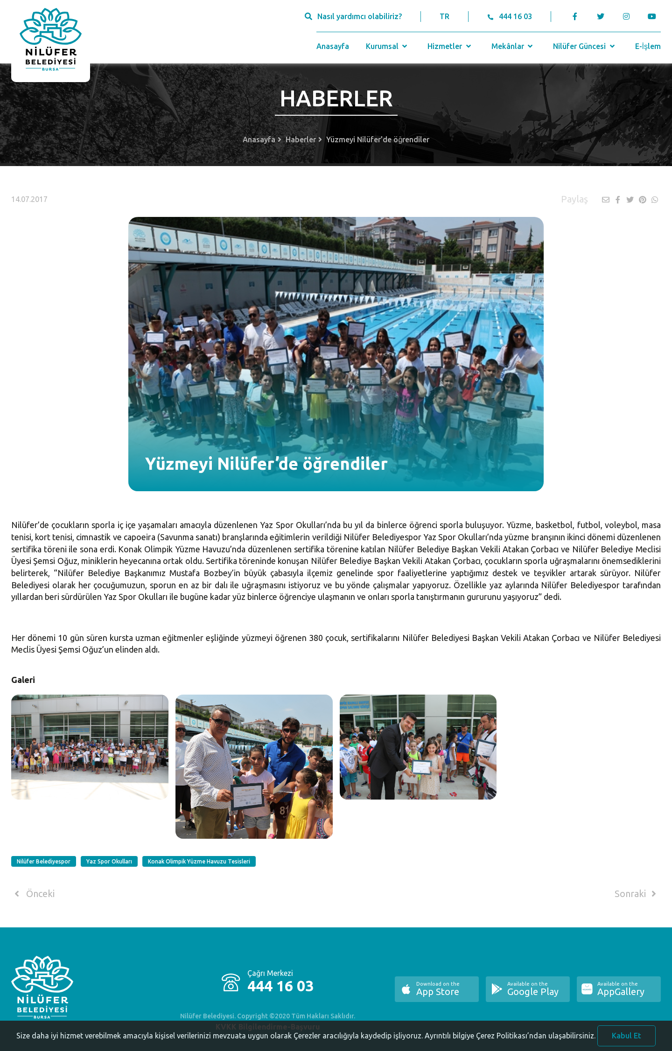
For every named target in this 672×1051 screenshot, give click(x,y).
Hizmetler (450, 46)
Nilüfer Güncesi (584, 46)
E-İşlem (648, 46)
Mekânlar (513, 46)
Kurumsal (387, 46)
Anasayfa (332, 46)
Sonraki (637, 894)
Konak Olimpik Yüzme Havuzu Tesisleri (199, 861)
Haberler (301, 139)
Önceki (33, 894)
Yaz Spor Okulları (109, 861)
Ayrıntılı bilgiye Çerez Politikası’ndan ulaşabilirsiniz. (510, 1040)
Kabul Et (626, 1040)
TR (444, 16)
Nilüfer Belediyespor (43, 861)
